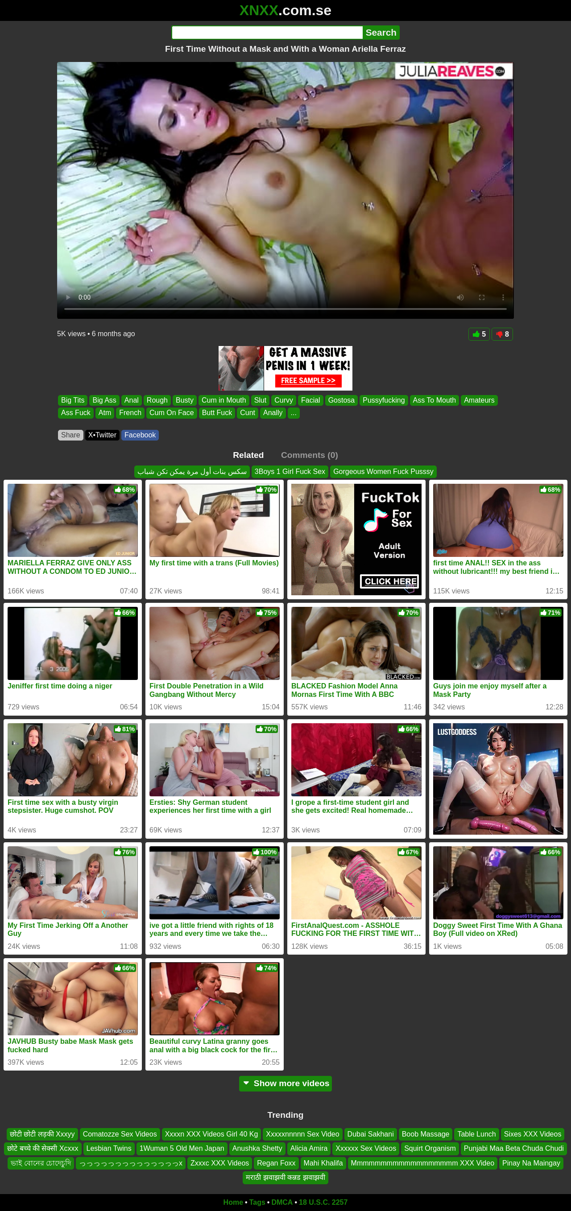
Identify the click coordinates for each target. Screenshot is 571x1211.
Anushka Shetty (257, 1148)
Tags (257, 1202)
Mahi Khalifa (323, 1162)
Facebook (140, 435)
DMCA (282, 1202)
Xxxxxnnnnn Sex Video (302, 1134)
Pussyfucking (384, 400)
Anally (273, 413)
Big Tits (72, 400)
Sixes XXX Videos (533, 1134)
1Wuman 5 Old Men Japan (182, 1148)
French (130, 413)
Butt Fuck (217, 413)
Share (70, 435)
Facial (310, 400)
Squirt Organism (430, 1148)
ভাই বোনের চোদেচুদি (41, 1162)
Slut (260, 400)
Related (248, 455)
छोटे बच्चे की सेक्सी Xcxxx (42, 1148)
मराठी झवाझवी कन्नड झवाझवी (285, 1177)
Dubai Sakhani (371, 1134)
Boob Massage (426, 1134)
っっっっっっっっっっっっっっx (130, 1162)
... (294, 413)
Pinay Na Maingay (531, 1162)
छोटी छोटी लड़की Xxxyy (42, 1134)
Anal (131, 400)
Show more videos (286, 1083)
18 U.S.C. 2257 (323, 1202)
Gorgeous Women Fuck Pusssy (383, 471)
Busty (185, 400)
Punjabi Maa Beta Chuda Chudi (514, 1148)
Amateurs (479, 400)
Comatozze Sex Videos (120, 1134)
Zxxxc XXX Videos (219, 1162)
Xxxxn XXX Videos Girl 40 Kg (211, 1134)
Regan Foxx (276, 1162)
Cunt (247, 413)
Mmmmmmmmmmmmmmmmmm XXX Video (422, 1162)
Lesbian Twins (109, 1148)
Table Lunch (476, 1134)
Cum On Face (171, 413)
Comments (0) (309, 455)
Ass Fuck (76, 413)
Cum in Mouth (224, 400)
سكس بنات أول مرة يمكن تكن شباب (192, 471)
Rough (157, 400)
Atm (105, 413)
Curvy (283, 400)
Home (233, 1202)
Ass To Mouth (434, 400)
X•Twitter (102, 435)
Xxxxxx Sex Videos (365, 1148)
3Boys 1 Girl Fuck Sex (290, 471)
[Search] (267, 32)
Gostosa (341, 400)
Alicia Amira (309, 1148)
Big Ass (104, 400)
